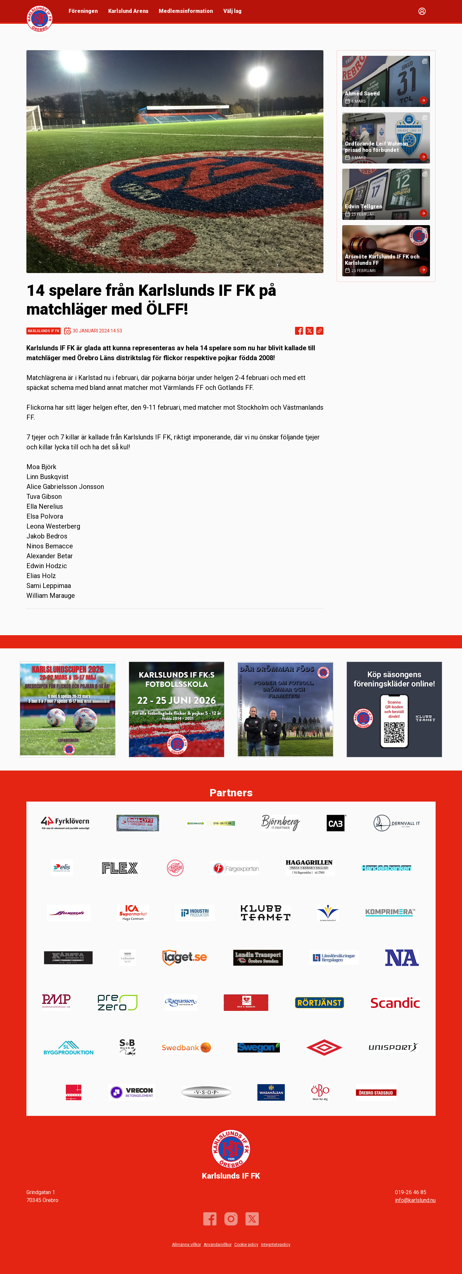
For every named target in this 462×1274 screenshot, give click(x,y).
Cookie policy (246, 1244)
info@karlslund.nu (415, 1200)
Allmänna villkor (186, 1244)
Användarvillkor (218, 1244)
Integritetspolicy (275, 1244)
